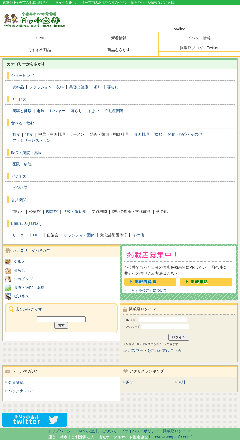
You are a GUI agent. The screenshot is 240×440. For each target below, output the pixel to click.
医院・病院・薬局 (26, 153)
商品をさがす (118, 50)
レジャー (57, 110)
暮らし (112, 87)
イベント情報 (199, 38)
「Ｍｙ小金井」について (147, 290)
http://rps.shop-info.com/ (170, 437)
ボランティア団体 (79, 235)
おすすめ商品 (39, 50)
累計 (182, 382)
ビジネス (18, 176)
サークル (20, 235)
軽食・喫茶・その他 (185, 134)
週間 (130, 382)
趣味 (97, 87)
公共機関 (18, 200)
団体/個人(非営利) (26, 223)
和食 (16, 134)
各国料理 (141, 134)
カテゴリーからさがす (31, 250)
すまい (93, 110)
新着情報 (118, 38)
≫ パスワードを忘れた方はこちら (152, 350)
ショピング (23, 279)
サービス (18, 99)
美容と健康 (78, 87)
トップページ (59, 431)
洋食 (29, 134)
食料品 (18, 87)
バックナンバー (21, 391)
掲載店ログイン (176, 431)
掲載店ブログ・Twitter (199, 48)
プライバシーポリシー (140, 431)
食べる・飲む (22, 123)
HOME (39, 38)
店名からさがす (28, 309)
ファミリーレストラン (31, 140)
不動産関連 (114, 110)
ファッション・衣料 (46, 87)
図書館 (52, 211)
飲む (158, 134)
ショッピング (22, 75)
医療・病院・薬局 (29, 287)
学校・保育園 (74, 211)
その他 (138, 235)
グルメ (19, 261)
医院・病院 (22, 164)
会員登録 (16, 382)
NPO (37, 235)
